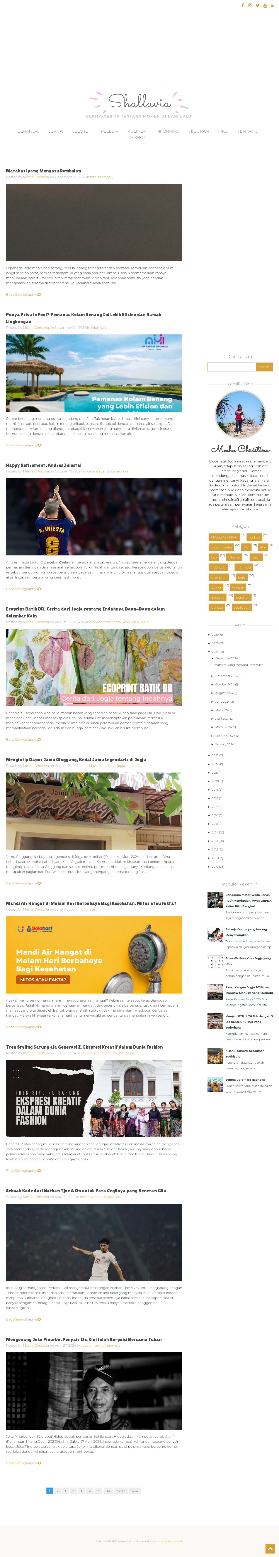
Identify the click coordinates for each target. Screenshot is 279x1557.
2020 (215, 781)
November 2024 (226, 676)
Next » (121, 1491)
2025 (215, 643)
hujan (256, 557)
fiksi (246, 547)
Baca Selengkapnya (23, 294)
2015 (215, 823)
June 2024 (222, 701)
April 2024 (222, 718)
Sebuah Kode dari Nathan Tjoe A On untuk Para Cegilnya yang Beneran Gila (86, 1190)
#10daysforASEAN (224, 537)
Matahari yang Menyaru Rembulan (43, 171)
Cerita (55, 131)
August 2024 (224, 693)
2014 (215, 832)
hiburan (234, 557)
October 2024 (224, 684)
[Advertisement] (16, 63)
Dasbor (137, 137)
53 (108, 1491)
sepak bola (242, 607)
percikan (242, 597)
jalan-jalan (218, 577)
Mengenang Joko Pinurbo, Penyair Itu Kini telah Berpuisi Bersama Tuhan (84, 1339)
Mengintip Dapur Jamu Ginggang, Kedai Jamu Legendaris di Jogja (76, 759)
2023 (215, 755)
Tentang (248, 131)
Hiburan (199, 131)
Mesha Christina (36, 177)
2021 (215, 772)
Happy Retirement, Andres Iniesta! (44, 465)
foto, (94, 177)
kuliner (216, 587)
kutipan (238, 587)
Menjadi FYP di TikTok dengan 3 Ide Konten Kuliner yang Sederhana (249, 1021)
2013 (215, 841)
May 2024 (222, 710)
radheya (217, 607)
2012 (215, 849)
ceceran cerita (221, 547)
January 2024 (224, 744)
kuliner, (132, 766)
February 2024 (225, 735)
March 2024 (223, 727)
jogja (242, 577)
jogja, (145, 622)
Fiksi (223, 131)
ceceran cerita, (99, 471)
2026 (215, 634)
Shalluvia (139, 103)
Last (135, 1491)
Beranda (28, 131)
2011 (214, 858)
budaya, (91, 622)
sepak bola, (120, 471)
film (263, 547)
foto (214, 557)
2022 (215, 764)
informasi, (99, 328)
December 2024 (226, 658)
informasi (244, 567)
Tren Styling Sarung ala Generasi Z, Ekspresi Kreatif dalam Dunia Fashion (84, 1047)
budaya (254, 537)
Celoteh (82, 131)
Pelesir (109, 131)
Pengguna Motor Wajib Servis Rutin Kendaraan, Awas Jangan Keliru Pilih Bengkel (248, 900)
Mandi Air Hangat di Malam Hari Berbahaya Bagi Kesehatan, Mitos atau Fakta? (91, 903)
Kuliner (137, 131)
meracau (217, 597)
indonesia (218, 567)
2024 (215, 651)
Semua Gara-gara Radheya (245, 1079)
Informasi (167, 131)
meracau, (105, 177)
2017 (215, 806)
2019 (215, 789)
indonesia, (126, 1053)
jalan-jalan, (131, 622)
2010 (215, 866)
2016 (215, 815)
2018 (215, 798)
